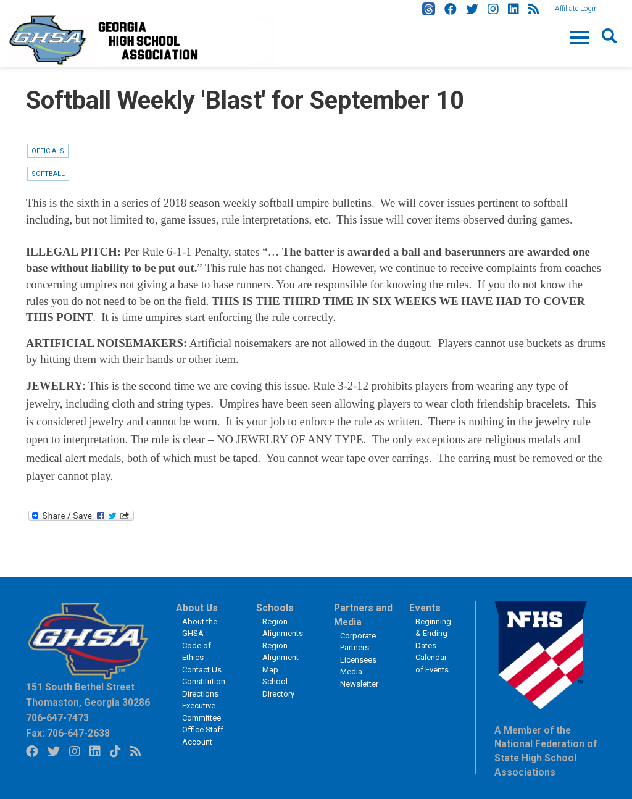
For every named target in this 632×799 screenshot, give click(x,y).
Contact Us (202, 669)
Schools (275, 608)
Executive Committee (201, 711)
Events (425, 608)
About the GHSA (199, 627)
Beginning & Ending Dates (433, 633)
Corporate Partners (358, 642)
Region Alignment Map (280, 657)
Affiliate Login (576, 8)
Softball (48, 174)
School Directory (278, 687)
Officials (47, 151)
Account (197, 742)
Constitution (203, 681)
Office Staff (202, 729)
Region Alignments (282, 627)
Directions (200, 693)
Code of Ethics (196, 652)
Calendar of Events (432, 663)
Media (351, 671)
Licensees (358, 659)
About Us (197, 608)
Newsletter (359, 683)
